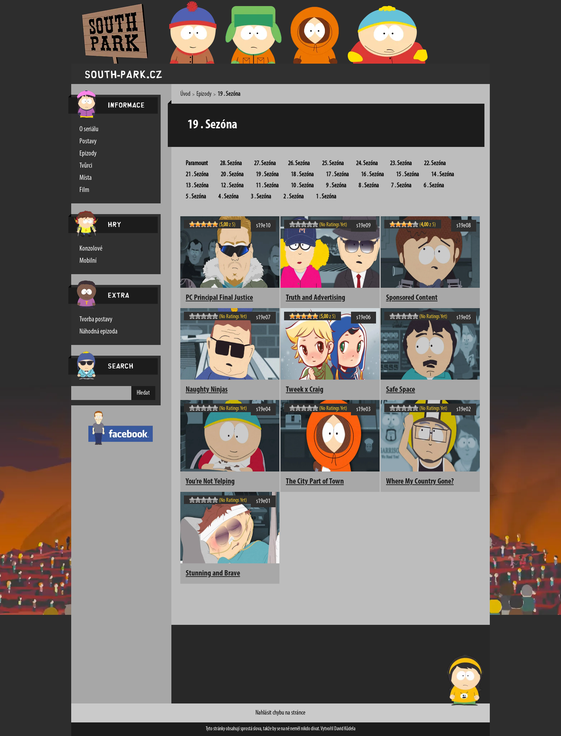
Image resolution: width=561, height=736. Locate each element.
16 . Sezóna (372, 174)
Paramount (197, 163)
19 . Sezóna (267, 174)
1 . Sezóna (326, 196)
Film (84, 190)
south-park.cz (123, 73)
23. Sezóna (401, 163)
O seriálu (88, 129)
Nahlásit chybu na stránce (280, 713)
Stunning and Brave (213, 573)
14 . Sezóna (442, 174)
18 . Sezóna (302, 174)
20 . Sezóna (232, 174)
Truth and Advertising (315, 298)
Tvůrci (85, 165)
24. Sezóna (367, 163)
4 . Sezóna (228, 196)
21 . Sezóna (197, 174)
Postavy (88, 141)
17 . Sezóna (337, 174)
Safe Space (400, 390)
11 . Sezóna (267, 185)
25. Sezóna (333, 163)
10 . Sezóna (302, 185)
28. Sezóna (231, 163)
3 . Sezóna (261, 196)
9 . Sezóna (336, 185)
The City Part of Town (315, 482)
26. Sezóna (299, 163)
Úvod (185, 94)
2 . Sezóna (293, 196)
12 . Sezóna (232, 185)
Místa (85, 178)
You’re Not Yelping (210, 482)
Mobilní (88, 261)
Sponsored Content (412, 298)
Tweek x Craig (304, 390)
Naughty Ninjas (207, 390)
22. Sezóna (435, 163)
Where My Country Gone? (420, 482)
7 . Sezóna (401, 185)
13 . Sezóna (197, 185)
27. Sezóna (265, 163)
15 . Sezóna (407, 174)
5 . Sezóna (196, 196)
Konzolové (90, 248)
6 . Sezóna (434, 185)
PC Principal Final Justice (219, 298)
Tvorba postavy (95, 319)
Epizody (88, 153)
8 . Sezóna (368, 185)
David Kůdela (344, 729)
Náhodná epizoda (98, 331)
